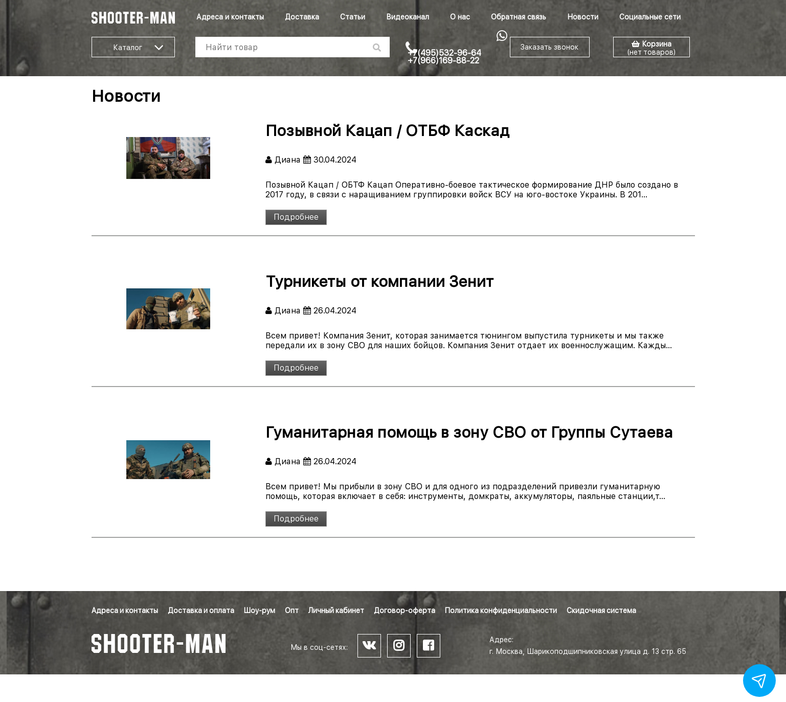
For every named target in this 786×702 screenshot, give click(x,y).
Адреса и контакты (230, 17)
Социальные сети (650, 17)
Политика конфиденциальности (501, 610)
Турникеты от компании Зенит (379, 281)
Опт (292, 610)
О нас (460, 17)
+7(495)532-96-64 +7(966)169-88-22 (444, 56)
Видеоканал (407, 17)
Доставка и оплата (201, 610)
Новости (582, 17)
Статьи (352, 17)
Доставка (302, 17)
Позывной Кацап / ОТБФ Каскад (387, 130)
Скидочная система (601, 610)
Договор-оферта (404, 610)
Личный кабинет (336, 610)
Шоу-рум (259, 610)
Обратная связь (518, 17)
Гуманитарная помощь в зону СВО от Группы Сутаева (469, 432)
